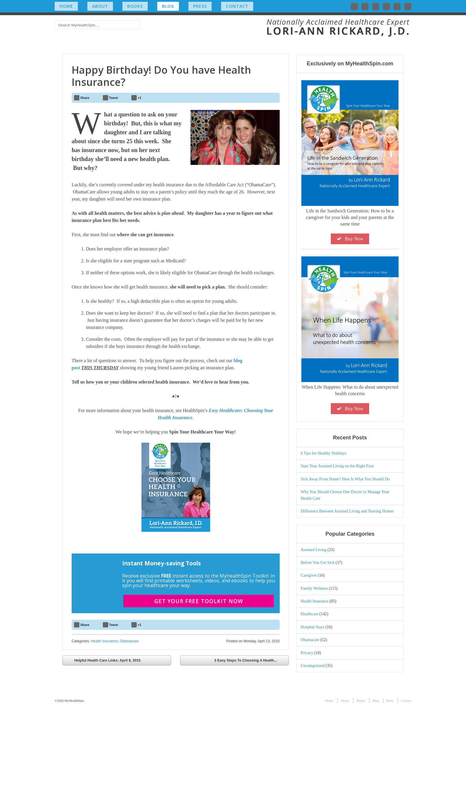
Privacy (307, 744)
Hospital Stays (313, 718)
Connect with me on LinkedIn (375, 6)
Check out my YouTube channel (397, 6)
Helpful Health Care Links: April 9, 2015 (103, 751)
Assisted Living (314, 641)
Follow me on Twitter (354, 6)
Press (200, 6)
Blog (168, 6)
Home (66, 6)
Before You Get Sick (318, 654)
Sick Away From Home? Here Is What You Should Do (345, 570)
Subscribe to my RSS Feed (407, 6)
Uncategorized (313, 757)
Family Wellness (314, 680)
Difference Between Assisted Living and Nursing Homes (347, 603)
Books (135, 6)
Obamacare (129, 732)
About (100, 6)
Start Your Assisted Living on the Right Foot (337, 558)
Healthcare (310, 706)
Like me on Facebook (365, 6)
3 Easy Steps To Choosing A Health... (250, 751)
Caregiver (309, 667)
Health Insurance (104, 732)
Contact (237, 6)
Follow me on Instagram (386, 6)
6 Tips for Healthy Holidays (324, 544)
